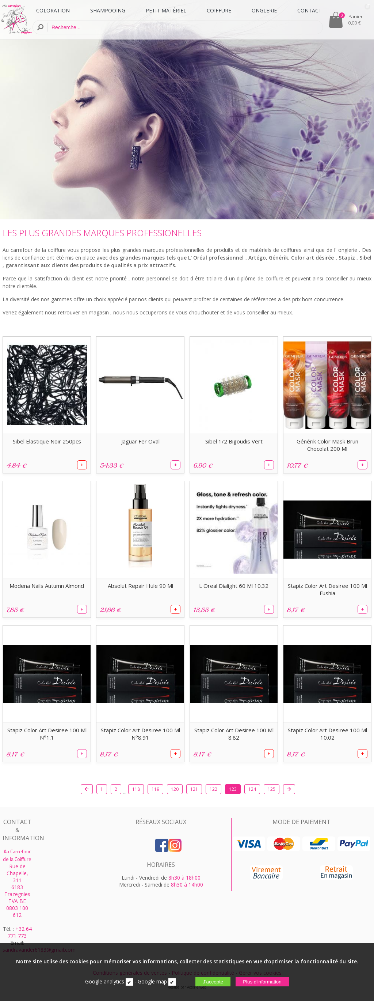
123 (233, 789)
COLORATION (53, 10)
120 (175, 789)
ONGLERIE (264, 10)
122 (213, 789)
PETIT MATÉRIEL (166, 10)
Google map (152, 981)
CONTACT (309, 10)
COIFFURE (219, 10)
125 (271, 789)
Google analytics (104, 981)
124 (252, 789)
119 (155, 789)
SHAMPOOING (107, 10)
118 (136, 789)
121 (194, 789)
